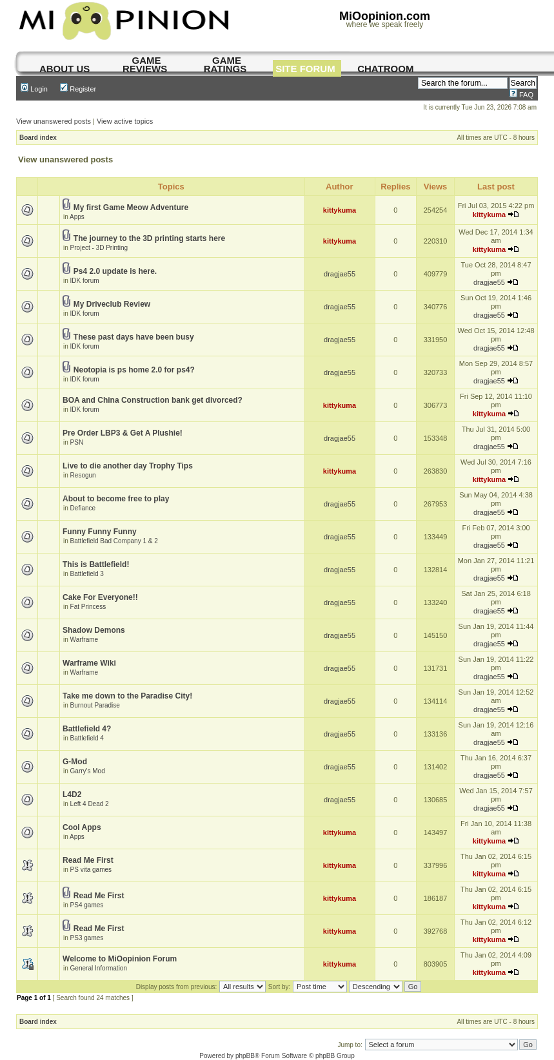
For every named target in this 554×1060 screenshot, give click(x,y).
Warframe (84, 639)
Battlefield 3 (87, 573)
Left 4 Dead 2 (89, 803)
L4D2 (72, 794)
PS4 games (87, 905)
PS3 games (87, 937)
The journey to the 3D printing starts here (149, 238)
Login (34, 89)
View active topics (125, 121)
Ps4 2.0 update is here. (115, 271)
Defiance (82, 508)
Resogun (83, 475)
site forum (305, 68)
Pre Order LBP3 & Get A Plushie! (123, 433)
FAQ (521, 95)
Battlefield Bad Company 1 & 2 (114, 540)
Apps (77, 216)
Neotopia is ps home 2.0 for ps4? (134, 369)
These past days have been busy (134, 337)
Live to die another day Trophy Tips (128, 465)
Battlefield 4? (87, 728)
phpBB (245, 1055)
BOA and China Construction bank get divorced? (152, 400)
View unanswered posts (53, 121)
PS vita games (91, 869)
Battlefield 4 (87, 738)
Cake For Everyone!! (100, 597)
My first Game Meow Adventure (131, 207)
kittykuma (339, 210)
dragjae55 (339, 274)
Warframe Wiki (89, 663)
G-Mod (75, 761)
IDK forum (84, 280)
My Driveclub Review (112, 304)
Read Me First (88, 860)
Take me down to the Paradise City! (127, 695)
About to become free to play (116, 498)
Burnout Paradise (95, 705)
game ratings (225, 64)
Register (78, 89)
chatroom (385, 68)
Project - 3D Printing (99, 247)
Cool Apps (82, 827)
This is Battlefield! (96, 564)
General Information (98, 968)
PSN (77, 442)
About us (64, 68)
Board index (38, 137)
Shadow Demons (94, 630)
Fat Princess (88, 606)
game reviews (145, 64)
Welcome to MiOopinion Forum (120, 958)
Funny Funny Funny (100, 531)
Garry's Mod (87, 771)
